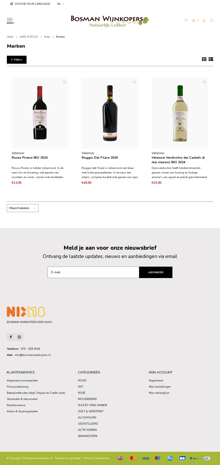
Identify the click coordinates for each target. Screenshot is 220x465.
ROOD (82, 380)
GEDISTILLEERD (88, 424)
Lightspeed (74, 458)
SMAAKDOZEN (87, 436)
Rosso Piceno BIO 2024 (30, 157)
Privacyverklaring (17, 387)
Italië (47, 37)
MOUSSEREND (87, 399)
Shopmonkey (102, 458)
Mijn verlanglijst (159, 393)
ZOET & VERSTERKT (91, 411)
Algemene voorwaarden (22, 380)
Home (10, 37)
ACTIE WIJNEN (87, 430)
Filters (16, 59)
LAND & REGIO (28, 37)
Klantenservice (16, 405)
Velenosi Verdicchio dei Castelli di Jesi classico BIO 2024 (178, 159)
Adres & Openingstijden (22, 411)
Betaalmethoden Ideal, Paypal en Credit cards (36, 393)
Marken (60, 37)
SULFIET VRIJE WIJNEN (92, 405)
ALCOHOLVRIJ (87, 417)
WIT (80, 387)
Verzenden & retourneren (22, 399)
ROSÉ (81, 393)
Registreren (156, 380)
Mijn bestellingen (160, 387)
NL (60, 4)
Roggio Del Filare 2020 (100, 157)
